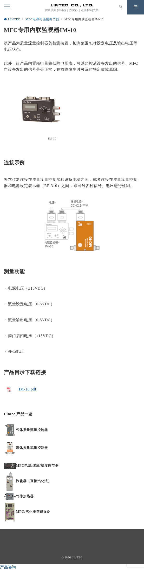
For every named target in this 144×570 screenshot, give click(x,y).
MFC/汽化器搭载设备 (33, 512)
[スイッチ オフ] (120, 7)
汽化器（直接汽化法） (34, 481)
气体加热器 (25, 496)
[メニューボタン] (7, 7)
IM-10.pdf (27, 389)
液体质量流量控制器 (32, 448)
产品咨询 (8, 567)
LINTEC (77, 557)
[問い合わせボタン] (135, 7)
